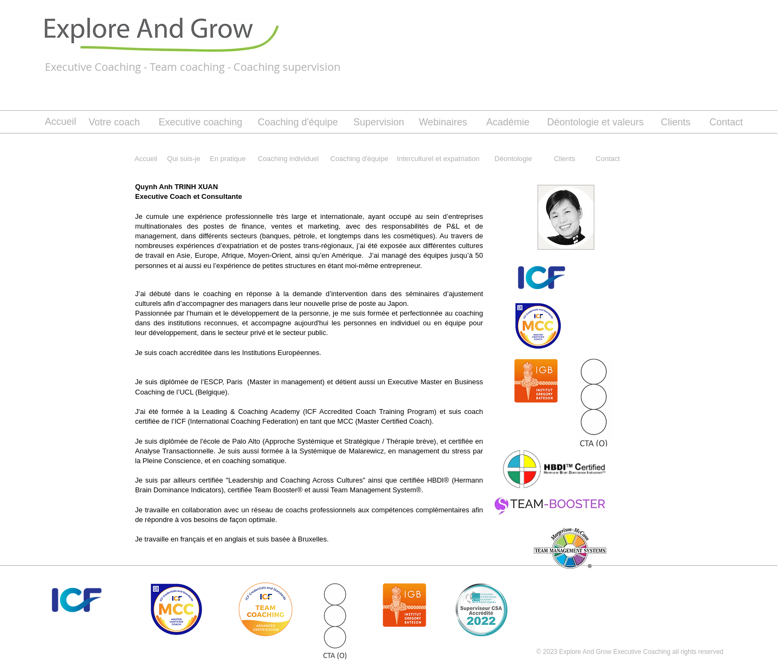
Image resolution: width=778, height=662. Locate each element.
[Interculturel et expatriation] (438, 159)
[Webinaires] (443, 122)
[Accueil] (60, 122)
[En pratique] (228, 159)
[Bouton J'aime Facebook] (582, 587)
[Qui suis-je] (183, 159)
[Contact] (726, 123)
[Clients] (676, 123)
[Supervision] (379, 123)
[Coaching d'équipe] (298, 123)
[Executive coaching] (200, 122)
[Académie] (508, 122)
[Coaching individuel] (288, 159)
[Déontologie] (513, 159)
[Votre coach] (114, 123)
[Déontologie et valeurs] (595, 123)
